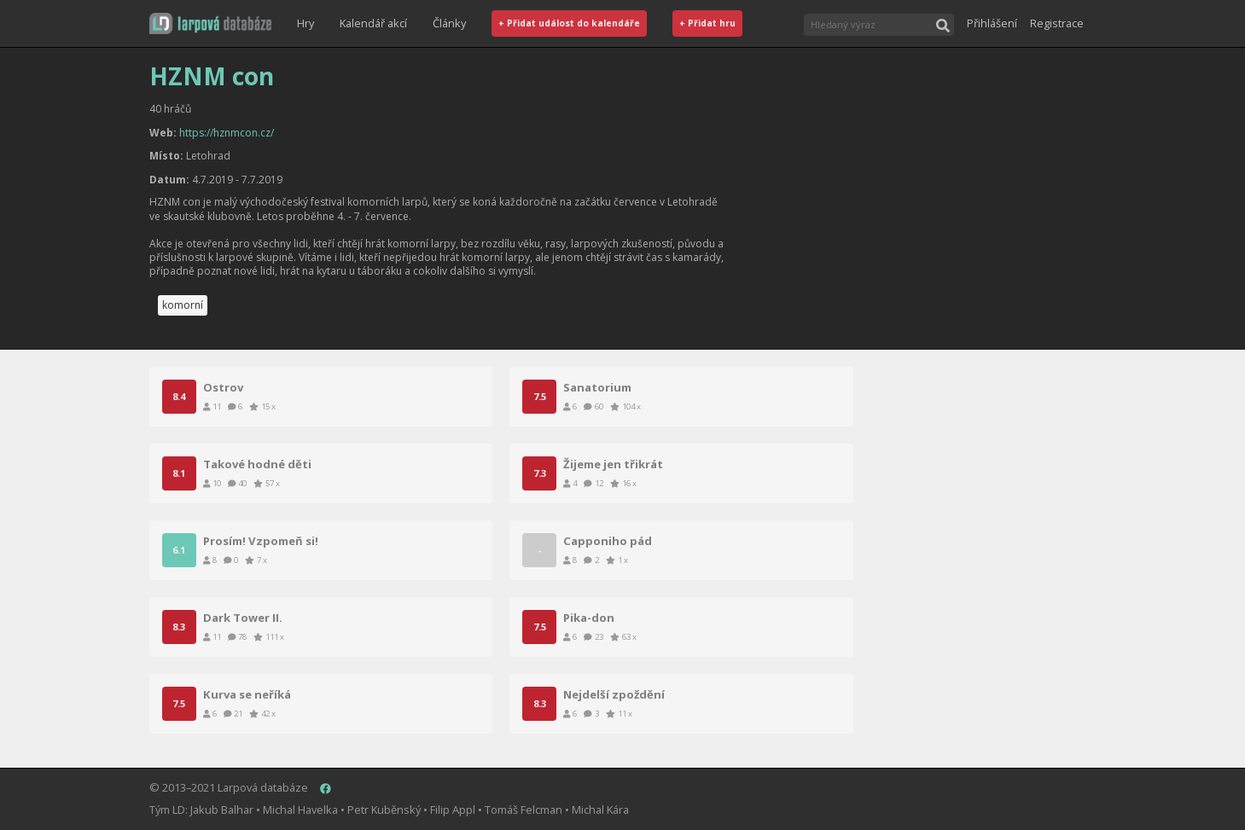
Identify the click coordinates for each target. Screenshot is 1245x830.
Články (449, 23)
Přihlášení (992, 23)
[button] (210, 23)
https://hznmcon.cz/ (226, 132)
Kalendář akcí (373, 23)
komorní (182, 305)
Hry (305, 23)
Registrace (1057, 23)
